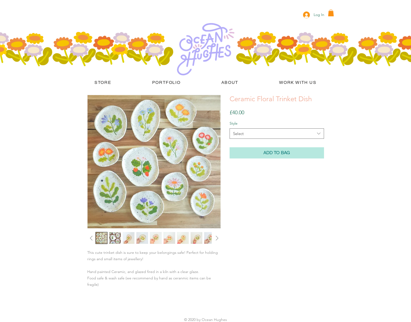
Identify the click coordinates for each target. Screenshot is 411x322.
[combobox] (277, 133)
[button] (331, 12)
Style (234, 123)
